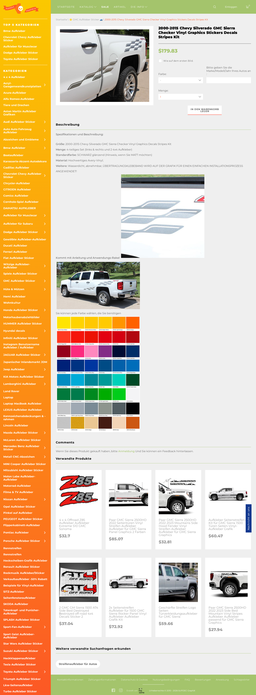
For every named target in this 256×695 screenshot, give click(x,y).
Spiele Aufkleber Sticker (20, 273)
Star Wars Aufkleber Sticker (22, 643)
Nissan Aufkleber (15, 499)
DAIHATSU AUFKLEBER (19, 208)
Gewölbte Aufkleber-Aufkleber (24, 239)
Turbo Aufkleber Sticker (20, 691)
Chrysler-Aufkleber (16, 183)
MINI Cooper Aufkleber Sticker (24, 464)
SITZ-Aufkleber (13, 591)
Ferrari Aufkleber (15, 251)
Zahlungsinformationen (102, 679)
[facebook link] (113, 690)
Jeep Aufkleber (14, 369)
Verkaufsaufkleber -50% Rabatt (25, 579)
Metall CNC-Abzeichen (19, 456)
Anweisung (222, 679)
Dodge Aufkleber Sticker (20, 52)
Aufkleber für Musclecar (20, 46)
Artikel (120, 6)
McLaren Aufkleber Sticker (22, 440)
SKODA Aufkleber (15, 604)
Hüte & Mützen (13, 289)
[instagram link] (121, 690)
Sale (105, 6)
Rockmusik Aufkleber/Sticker (23, 573)
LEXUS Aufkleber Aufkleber (22, 409)
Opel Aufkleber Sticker (19, 506)
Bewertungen (203, 679)
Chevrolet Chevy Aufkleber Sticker (22, 39)
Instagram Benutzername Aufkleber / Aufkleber (21, 346)
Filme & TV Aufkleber (18, 492)
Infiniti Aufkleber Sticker (20, 338)
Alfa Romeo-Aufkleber (18, 99)
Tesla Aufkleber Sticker (19, 664)
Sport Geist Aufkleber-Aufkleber (18, 636)
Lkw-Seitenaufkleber (18, 685)
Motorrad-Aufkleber (17, 485)
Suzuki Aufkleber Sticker (20, 651)
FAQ (187, 679)
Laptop (8, 397)
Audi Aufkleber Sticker (19, 121)
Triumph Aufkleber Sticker (22, 679)
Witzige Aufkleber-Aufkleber (16, 266)
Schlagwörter (242, 679)
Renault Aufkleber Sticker (21, 566)
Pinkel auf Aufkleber (17, 512)
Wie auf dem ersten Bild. (175, 61)
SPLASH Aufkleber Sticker (21, 619)
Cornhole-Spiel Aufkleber (20, 201)
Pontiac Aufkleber (16, 532)
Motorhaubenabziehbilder (21, 317)
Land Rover (11, 391)
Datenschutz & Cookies (134, 679)
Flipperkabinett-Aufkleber (21, 525)
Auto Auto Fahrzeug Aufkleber (17, 131)
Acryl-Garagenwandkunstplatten (22, 85)
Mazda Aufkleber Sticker (20, 432)
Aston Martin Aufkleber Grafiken (19, 113)
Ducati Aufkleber (15, 245)
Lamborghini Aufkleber (19, 383)
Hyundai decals (14, 330)
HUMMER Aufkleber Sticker (22, 323)
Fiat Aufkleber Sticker (18, 258)
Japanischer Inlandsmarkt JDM (25, 362)
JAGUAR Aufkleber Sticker (21, 354)
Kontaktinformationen (70, 679)
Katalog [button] (88, 6)
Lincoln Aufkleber (15, 425)
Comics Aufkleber (15, 195)
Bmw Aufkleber (14, 31)
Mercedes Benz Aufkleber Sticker (21, 448)
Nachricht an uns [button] (248, 518)
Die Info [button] (139, 6)
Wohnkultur (11, 302)
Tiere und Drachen (16, 105)
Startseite (66, 6)
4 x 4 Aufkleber (14, 77)
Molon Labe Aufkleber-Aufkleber (19, 478)
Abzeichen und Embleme (21, 139)
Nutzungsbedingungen (166, 679)
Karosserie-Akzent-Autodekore (25, 161)
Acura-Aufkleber (14, 92)
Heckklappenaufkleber (19, 658)
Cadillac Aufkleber (16, 167)
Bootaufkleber (13, 155)
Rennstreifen (12, 548)
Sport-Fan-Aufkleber (17, 627)
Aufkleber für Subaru (18, 223)
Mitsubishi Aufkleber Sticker (23, 470)
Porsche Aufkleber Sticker (21, 541)
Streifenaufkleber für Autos (78, 664)
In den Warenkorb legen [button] (205, 110)
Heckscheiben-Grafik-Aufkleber (25, 560)
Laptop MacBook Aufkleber (22, 403)
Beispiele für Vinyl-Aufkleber (23, 585)
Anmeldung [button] (126, 451)
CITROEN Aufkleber (17, 189)
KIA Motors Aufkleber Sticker (23, 376)
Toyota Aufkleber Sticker (20, 59)
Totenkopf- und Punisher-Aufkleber (21, 612)
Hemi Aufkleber (14, 296)
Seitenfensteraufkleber (19, 597)
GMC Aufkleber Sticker (19, 280)
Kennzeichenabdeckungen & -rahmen (24, 418)
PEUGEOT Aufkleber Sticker (22, 519)
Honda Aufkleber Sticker (20, 310)
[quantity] (180, 97)
